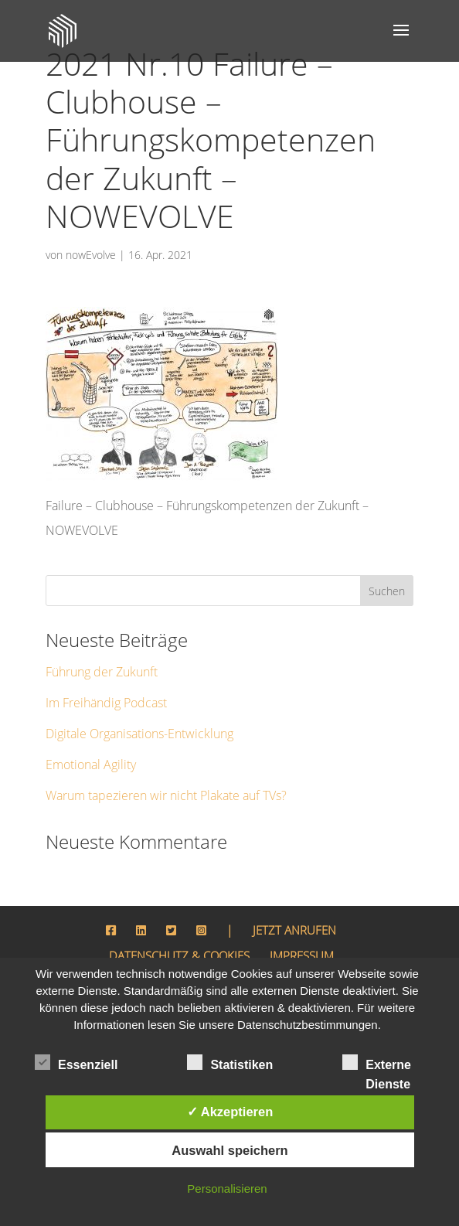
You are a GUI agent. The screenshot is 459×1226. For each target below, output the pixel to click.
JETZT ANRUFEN (292, 891)
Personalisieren (227, 1188)
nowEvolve (89, 217)
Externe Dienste (376, 1064)
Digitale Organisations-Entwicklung (135, 695)
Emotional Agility (90, 726)
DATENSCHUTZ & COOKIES (175, 917)
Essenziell (76, 1062)
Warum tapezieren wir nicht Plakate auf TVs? (158, 757)
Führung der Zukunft (97, 633)
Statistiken (230, 1062)
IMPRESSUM (309, 917)
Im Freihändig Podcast (102, 664)
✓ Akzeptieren (230, 1112)
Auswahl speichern (229, 1150)
